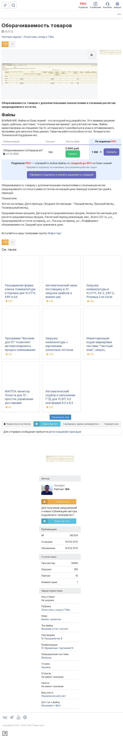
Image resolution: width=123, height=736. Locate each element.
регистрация (56, 431)
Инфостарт (55, 233)
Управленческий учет (53, 695)
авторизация (73, 431)
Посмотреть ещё (60, 417)
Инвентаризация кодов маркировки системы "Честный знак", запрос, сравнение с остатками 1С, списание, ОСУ (99, 350)
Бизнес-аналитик (51, 619)
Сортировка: (81, 424)
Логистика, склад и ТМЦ (55, 609)
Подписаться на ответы (17, 424)
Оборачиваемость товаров (37, 25)
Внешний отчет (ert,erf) (54, 628)
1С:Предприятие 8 (51, 638)
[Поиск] (13, 5)
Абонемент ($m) (51, 705)
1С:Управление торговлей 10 (57, 648)
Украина (45, 667)
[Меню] (5, 5)
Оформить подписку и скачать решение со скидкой (61, 174)
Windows (46, 657)
